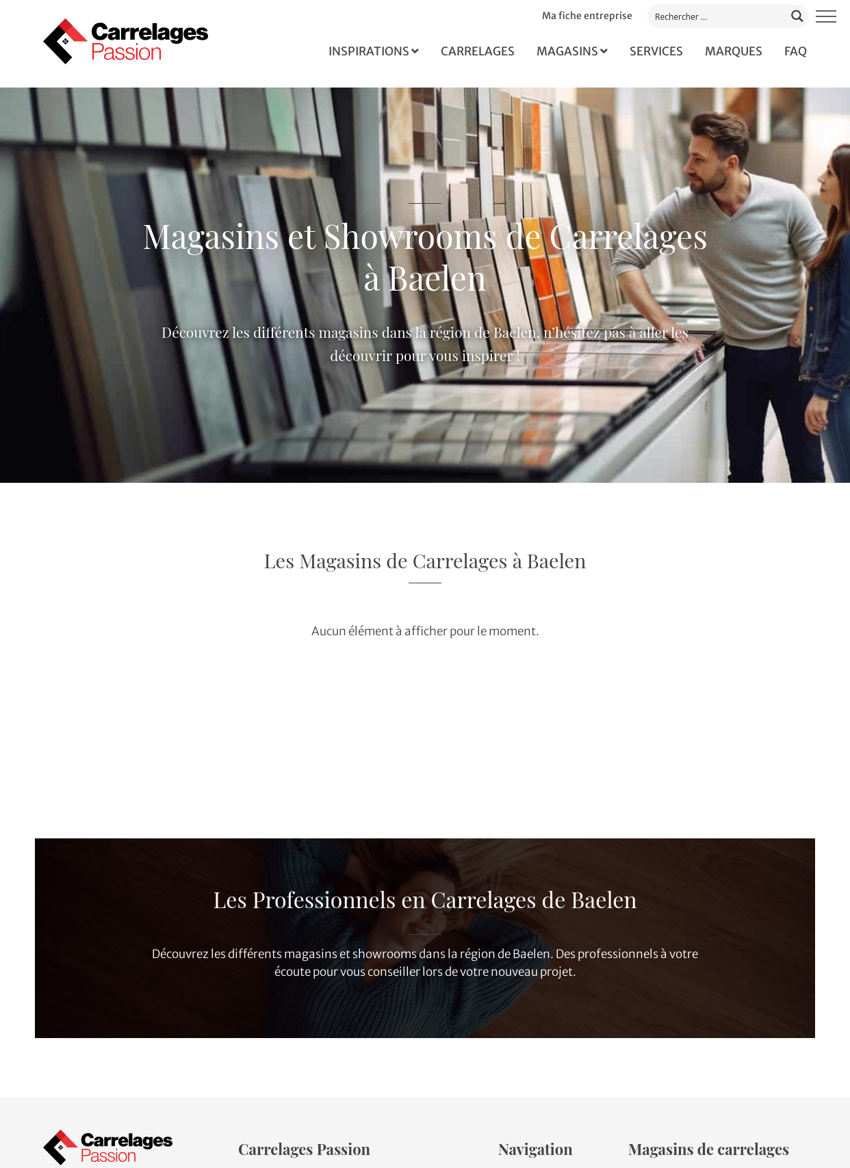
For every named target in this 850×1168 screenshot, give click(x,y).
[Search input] (717, 16)
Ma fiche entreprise (587, 16)
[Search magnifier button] (797, 15)
